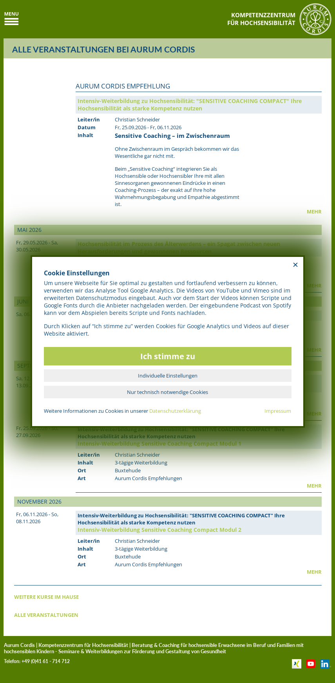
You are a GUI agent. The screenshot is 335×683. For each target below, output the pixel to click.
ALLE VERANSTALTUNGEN (46, 614)
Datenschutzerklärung (175, 410)
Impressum (277, 410)
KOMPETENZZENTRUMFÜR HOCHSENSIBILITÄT (261, 19)
